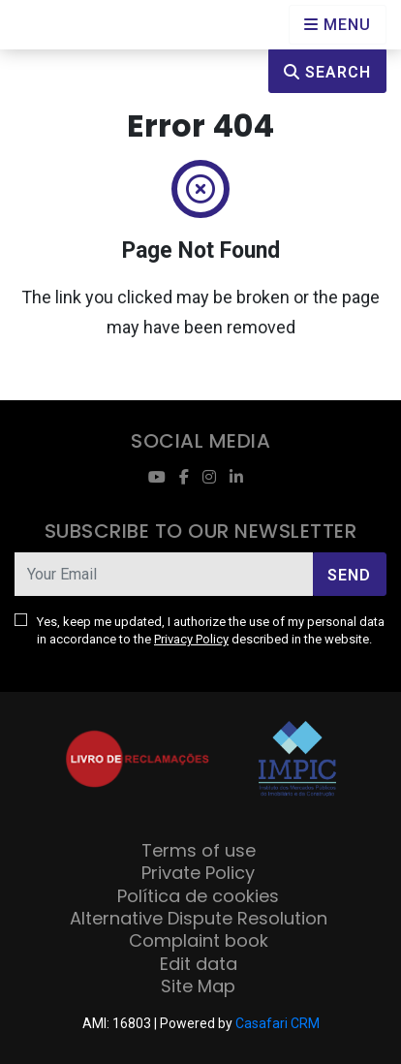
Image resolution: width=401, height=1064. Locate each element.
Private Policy (198, 873)
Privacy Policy (191, 639)
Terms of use (198, 850)
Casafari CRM (277, 1023)
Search (327, 72)
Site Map (198, 986)
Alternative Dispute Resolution (198, 918)
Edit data (198, 964)
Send (349, 575)
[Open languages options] (337, 25)
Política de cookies (198, 896)
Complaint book (198, 940)
